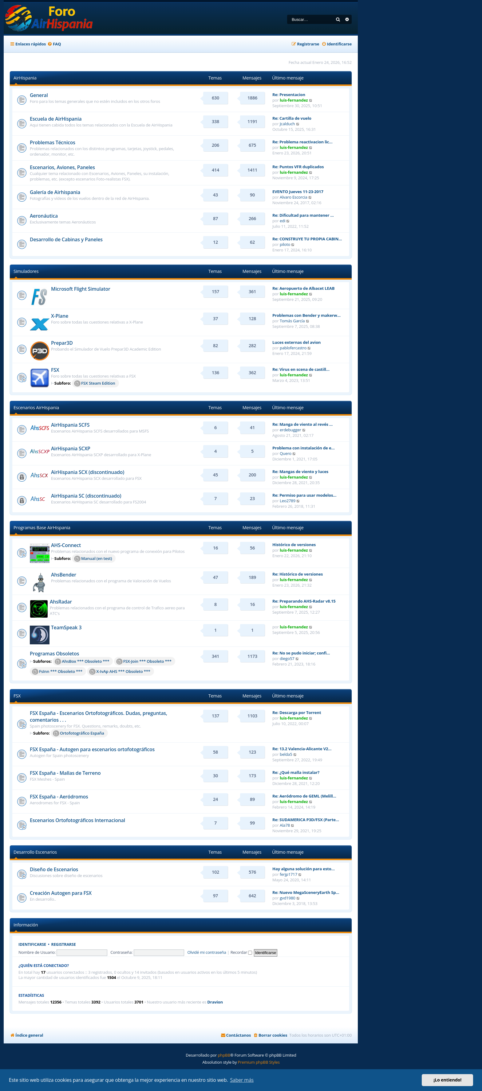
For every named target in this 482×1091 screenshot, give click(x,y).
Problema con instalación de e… (303, 448)
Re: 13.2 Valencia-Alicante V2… (301, 748)
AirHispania (25, 78)
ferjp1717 (288, 874)
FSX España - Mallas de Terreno (65, 773)
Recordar (241, 952)
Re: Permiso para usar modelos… (304, 495)
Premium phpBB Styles (259, 1062)
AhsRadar (61, 601)
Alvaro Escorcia (293, 197)
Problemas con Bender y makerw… (306, 315)
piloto (285, 244)
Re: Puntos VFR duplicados (298, 166)
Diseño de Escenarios (54, 869)
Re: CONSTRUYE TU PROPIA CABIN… (307, 239)
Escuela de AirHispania (55, 118)
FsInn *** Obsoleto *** (57, 672)
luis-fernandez (294, 100)
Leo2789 (287, 500)
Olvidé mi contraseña (206, 952)
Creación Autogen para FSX (61, 893)
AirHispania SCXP (70, 448)
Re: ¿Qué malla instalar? (295, 772)
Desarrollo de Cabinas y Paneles (66, 239)
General (39, 95)
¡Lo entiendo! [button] (447, 1080)
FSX (55, 370)
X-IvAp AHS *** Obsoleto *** (119, 672)
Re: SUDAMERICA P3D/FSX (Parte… (305, 819)
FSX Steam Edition (94, 383)
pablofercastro (293, 348)
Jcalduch (287, 123)
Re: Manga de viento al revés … (302, 424)
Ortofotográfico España (78, 733)
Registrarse (63, 944)
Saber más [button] (242, 1080)
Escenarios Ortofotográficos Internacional (77, 820)
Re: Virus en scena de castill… (301, 369)
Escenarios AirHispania (36, 407)
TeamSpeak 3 (66, 627)
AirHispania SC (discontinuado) (86, 495)
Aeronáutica (44, 215)
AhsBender (63, 574)
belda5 (286, 754)
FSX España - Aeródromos (59, 796)
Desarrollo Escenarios (35, 852)
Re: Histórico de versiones (297, 574)
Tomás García (292, 321)
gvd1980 (287, 898)
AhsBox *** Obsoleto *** (82, 661)
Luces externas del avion (296, 342)
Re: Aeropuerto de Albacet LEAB (303, 288)
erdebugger (290, 430)
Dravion (215, 1002)
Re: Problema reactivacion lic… (302, 142)
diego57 (287, 658)
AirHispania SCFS (70, 424)
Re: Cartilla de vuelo (291, 118)
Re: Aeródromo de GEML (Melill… (304, 796)
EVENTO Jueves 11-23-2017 (297, 191)
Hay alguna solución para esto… (303, 869)
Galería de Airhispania (55, 192)
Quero (285, 453)
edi (282, 220)
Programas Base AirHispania (42, 527)
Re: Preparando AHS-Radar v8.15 (304, 601)
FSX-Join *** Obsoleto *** (144, 661)
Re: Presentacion (288, 94)
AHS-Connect (66, 545)
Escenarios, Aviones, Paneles (62, 167)
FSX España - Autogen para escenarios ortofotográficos (92, 749)
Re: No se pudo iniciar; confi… (301, 653)
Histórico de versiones (294, 544)
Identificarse (32, 944)
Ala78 (285, 825)
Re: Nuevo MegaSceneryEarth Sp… (305, 892)
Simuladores (26, 271)
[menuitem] (54, 44)
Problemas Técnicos (52, 142)
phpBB (224, 1055)
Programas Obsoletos (54, 653)
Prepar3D (62, 343)
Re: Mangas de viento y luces (300, 471)
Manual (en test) (93, 559)
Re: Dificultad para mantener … (303, 215)
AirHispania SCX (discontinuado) (87, 472)
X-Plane (59, 316)
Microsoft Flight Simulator (80, 288)
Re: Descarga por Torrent (296, 712)
